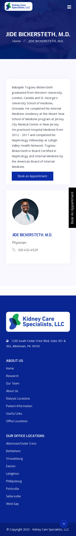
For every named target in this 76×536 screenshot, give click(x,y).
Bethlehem (13, 451)
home (17, 41)
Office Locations (17, 421)
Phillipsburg (14, 481)
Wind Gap (12, 504)
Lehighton (12, 474)
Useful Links (14, 414)
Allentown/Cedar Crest (21, 444)
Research (12, 376)
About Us (12, 391)
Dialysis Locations (18, 399)
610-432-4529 (28, 250)
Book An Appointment (72, 208)
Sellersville (13, 496)
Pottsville (12, 489)
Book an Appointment (32, 176)
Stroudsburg (14, 459)
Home (10, 368)
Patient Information (19, 406)
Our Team (12, 384)
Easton (10, 466)
